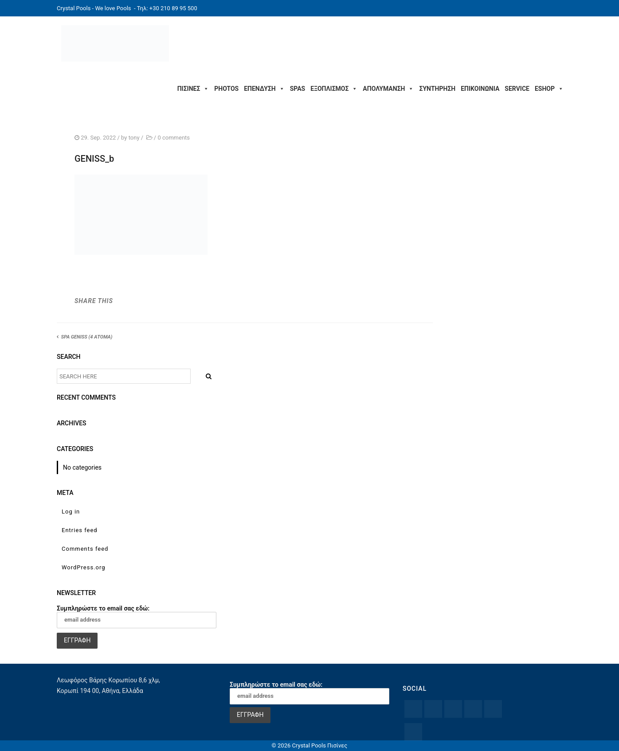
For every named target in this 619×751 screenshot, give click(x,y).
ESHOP (549, 88)
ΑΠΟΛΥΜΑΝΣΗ (388, 88)
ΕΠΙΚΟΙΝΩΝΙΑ (480, 88)
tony (134, 137)
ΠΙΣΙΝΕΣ (193, 88)
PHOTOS (226, 88)
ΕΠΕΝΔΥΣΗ (264, 88)
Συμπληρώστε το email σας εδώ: (136, 616)
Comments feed (85, 548)
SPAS (298, 88)
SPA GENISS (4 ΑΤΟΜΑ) (86, 337)
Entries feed (80, 530)
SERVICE (517, 88)
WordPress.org (84, 567)
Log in (71, 511)
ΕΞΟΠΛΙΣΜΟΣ (333, 88)
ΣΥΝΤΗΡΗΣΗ (437, 88)
